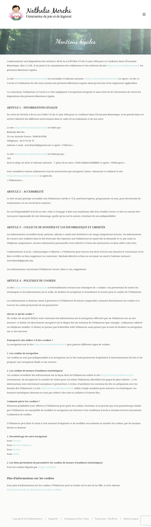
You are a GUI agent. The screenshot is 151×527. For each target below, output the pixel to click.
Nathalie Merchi (35, 519)
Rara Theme (83, 519)
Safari (16, 453)
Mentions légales (131, 519)
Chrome (17, 440)
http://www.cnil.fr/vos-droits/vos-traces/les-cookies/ (34, 489)
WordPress (112, 519)
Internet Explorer (22, 445)
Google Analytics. (47, 467)
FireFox (16, 449)
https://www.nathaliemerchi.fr (123, 65)
